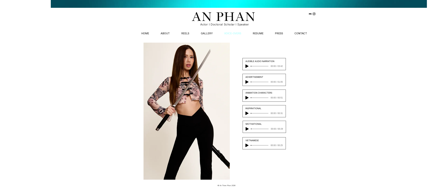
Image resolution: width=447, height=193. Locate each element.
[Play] (247, 66)
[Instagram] (314, 14)
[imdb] (310, 14)
